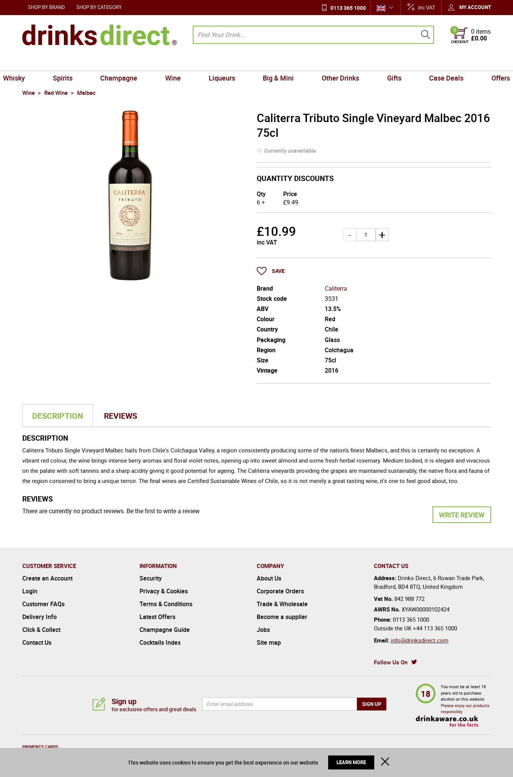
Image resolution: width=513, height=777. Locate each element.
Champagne (131, 62)
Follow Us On (391, 662)
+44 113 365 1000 (435, 628)
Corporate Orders (280, 591)
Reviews (120, 415)
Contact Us (36, 642)
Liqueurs (224, 62)
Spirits (80, 62)
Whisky (36, 62)
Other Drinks (333, 62)
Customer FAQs (43, 604)
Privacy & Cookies (163, 591)
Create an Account (47, 578)
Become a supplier (282, 617)
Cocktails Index (160, 642)
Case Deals (429, 62)
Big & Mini (275, 62)
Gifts (382, 62)
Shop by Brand (46, 7)
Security (150, 578)
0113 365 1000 (348, 7)
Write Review (462, 514)
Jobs (263, 629)
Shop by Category (99, 7)
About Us (269, 578)
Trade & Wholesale (282, 604)
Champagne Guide (164, 629)
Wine (180, 62)
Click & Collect (41, 629)
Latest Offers (157, 617)
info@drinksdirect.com (419, 640)
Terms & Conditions (165, 604)
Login (29, 591)
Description (57, 415)
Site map (269, 642)
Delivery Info (39, 617)
